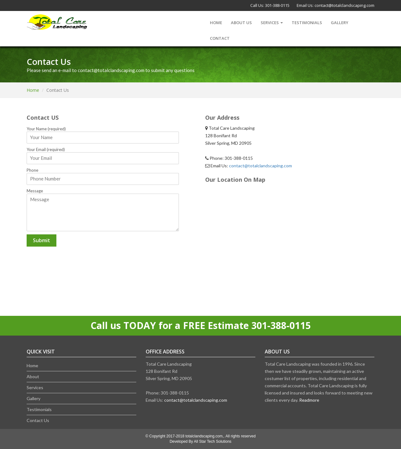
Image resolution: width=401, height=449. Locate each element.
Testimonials (307, 22)
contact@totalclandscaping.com (344, 5)
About (33, 376)
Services (272, 22)
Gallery (339, 22)
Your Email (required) (46, 149)
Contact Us (38, 420)
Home (216, 22)
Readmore (309, 400)
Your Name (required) (46, 128)
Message (35, 190)
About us (241, 22)
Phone (32, 170)
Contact (220, 38)
